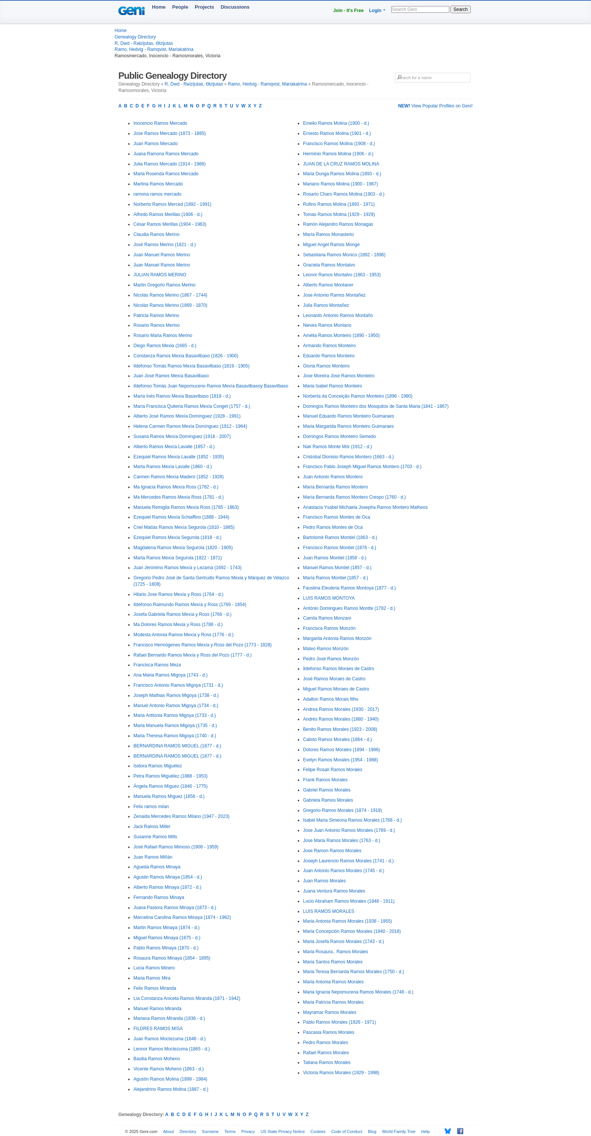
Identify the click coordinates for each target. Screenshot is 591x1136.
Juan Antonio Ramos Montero (333, 476)
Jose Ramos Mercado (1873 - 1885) (169, 133)
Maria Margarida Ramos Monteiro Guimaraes (348, 426)
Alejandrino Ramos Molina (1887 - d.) (170, 1089)
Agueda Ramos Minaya (157, 867)
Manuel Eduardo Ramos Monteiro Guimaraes (348, 416)
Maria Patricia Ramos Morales (333, 1002)
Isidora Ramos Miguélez (157, 766)
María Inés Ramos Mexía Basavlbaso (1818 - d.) (182, 396)
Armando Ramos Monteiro (329, 345)
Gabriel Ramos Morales (327, 790)
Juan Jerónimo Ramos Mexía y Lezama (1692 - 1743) (187, 567)
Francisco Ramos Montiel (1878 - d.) (339, 547)
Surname (210, 1131)
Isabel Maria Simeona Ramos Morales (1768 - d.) (352, 820)
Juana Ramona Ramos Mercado (166, 153)
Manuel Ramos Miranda (157, 1008)
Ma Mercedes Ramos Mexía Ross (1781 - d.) (178, 497)
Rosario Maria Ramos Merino (162, 335)
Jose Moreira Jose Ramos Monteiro (338, 375)
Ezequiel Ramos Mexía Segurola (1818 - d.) (177, 537)
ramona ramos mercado (157, 194)
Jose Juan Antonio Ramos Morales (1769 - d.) (349, 830)
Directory (188, 1131)
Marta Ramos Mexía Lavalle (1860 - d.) (172, 466)
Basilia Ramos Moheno (156, 1058)
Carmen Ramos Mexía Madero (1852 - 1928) (178, 476)
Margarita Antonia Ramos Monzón (337, 638)
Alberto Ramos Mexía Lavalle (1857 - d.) (173, 446)
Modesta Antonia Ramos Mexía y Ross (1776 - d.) (183, 634)
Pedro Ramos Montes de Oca (333, 527)
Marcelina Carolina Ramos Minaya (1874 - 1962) (182, 917)
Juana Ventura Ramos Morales (334, 891)
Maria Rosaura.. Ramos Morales (335, 951)
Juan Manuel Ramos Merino (161, 254)
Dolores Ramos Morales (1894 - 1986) (341, 749)
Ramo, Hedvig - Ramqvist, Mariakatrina (154, 49)
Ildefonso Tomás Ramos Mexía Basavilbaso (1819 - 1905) (191, 366)
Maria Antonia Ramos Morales (333, 981)
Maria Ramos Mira (151, 978)
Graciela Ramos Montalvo (329, 265)
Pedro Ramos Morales (325, 1042)
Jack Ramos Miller (151, 826)
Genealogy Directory (135, 37)
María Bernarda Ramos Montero (335, 487)
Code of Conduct (347, 1131)
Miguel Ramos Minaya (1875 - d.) (166, 937)
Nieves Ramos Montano (327, 325)
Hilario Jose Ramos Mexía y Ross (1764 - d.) (178, 594)
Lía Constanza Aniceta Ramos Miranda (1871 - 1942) (186, 998)
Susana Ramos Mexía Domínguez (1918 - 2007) (182, 436)
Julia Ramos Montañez (326, 305)
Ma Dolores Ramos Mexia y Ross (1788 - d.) (178, 624)
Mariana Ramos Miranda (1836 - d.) (169, 1018)
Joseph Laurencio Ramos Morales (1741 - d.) (348, 860)
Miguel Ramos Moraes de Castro (336, 689)
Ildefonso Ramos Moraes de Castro (338, 668)
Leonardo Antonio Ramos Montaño (338, 315)
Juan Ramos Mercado (155, 143)
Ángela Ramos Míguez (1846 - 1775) (170, 786)
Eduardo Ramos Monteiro (329, 355)
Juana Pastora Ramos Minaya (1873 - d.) (174, 907)
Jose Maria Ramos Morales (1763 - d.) (341, 840)
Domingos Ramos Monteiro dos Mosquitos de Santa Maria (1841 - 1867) (376, 406)
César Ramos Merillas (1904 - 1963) (169, 224)
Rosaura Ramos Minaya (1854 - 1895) (171, 958)
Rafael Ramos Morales (326, 1052)
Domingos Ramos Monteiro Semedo (339, 436)
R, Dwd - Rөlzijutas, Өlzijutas (144, 43)
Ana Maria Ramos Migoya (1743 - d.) (170, 675)
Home (158, 7)
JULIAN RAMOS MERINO (159, 274)
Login (375, 10)
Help (425, 1131)
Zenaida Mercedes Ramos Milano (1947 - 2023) (181, 816)
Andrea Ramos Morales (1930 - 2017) (341, 709)
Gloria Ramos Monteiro (326, 366)
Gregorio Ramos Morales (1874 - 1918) (342, 810)
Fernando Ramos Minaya (158, 897)
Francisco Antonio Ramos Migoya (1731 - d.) (178, 685)
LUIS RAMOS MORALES (328, 911)
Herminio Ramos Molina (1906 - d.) (338, 153)
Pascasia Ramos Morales (328, 1032)
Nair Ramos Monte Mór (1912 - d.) (337, 446)
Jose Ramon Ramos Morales (332, 850)
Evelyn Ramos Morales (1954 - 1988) (340, 759)
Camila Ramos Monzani (327, 618)
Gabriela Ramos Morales (328, 800)
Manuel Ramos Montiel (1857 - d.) (337, 567)
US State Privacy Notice (282, 1131)
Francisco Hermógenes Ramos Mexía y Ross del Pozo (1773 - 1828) (202, 645)
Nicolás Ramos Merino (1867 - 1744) (170, 295)
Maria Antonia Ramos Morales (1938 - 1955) (347, 921)
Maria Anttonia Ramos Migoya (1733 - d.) (174, 715)
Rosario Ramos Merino (156, 325)
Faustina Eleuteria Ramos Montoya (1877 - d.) (349, 588)
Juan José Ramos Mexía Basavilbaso (171, 375)
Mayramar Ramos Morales (329, 1012)
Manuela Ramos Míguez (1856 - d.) (169, 796)
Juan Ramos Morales (324, 880)
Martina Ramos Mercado (158, 184)
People (180, 7)
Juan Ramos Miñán (152, 857)
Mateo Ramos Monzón (326, 648)
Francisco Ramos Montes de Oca (336, 517)
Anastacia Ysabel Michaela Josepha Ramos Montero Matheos (365, 507)
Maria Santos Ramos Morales (333, 962)
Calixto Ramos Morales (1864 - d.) (337, 739)
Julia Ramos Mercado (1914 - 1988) (169, 164)
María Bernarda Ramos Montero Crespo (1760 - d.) (354, 497)
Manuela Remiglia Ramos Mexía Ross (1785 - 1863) (186, 507)
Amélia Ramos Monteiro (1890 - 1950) (341, 335)
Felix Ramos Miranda (154, 988)
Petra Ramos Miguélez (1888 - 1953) (170, 776)
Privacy (248, 1131)
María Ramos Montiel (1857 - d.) (335, 577)
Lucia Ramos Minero (154, 968)
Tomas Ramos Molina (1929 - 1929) (339, 214)
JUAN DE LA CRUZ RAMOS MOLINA (341, 164)
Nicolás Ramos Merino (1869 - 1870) (170, 305)
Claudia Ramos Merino (156, 234)
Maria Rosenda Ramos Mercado (166, 173)
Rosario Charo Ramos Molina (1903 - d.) (343, 194)
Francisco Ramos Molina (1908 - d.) (339, 143)
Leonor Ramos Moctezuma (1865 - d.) (171, 1049)
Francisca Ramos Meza (157, 665)
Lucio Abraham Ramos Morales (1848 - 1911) (349, 901)
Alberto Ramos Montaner (328, 285)
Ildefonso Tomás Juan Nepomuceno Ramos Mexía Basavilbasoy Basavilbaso (210, 386)
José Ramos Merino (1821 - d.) (164, 244)
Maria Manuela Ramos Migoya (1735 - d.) (175, 725)
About (168, 1131)
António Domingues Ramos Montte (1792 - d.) (349, 608)
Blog (372, 1131)
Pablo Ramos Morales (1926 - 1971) (339, 1022)
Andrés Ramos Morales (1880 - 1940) (341, 719)
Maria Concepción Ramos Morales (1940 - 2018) (352, 931)
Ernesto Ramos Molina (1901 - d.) (337, 133)
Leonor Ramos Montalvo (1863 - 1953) (342, 274)
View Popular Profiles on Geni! (435, 106)
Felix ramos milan (151, 806)
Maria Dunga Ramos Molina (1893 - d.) (342, 173)
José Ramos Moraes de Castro (334, 678)
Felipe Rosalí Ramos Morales (332, 769)
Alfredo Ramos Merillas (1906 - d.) (167, 214)
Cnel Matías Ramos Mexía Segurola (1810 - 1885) (183, 527)
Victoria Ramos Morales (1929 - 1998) (341, 1072)
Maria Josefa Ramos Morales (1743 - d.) (343, 941)
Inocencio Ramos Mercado (160, 123)
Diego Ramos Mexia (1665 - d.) (164, 345)
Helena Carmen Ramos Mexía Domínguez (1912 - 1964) (190, 426)
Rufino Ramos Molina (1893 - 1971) (339, 204)
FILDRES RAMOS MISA (158, 1028)
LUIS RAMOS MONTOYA (329, 598)
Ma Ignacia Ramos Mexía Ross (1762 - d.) (175, 487)
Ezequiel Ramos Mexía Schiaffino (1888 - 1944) (181, 517)
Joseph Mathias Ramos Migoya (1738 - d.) (176, 695)
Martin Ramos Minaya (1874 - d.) (166, 927)
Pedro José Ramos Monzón (331, 658)
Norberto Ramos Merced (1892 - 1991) (172, 204)
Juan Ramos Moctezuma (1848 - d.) (169, 1038)
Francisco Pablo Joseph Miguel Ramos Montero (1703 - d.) (362, 466)
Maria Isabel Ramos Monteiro (332, 386)
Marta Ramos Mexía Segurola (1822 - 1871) (177, 557)
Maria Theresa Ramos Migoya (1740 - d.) (174, 735)
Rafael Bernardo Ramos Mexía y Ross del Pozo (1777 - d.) (192, 655)
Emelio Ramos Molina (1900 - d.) (336, 123)
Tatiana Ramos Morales (327, 1062)
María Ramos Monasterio (328, 234)
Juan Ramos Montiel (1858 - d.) (334, 557)
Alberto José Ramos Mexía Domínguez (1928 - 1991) (186, 416)
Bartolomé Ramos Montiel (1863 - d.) (340, 537)
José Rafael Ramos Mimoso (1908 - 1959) (175, 847)
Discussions (235, 7)
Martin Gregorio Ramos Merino (164, 285)
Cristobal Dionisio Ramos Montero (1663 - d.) (348, 456)
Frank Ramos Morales (325, 779)
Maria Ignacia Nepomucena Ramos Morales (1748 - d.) (358, 992)
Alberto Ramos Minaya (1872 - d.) (167, 887)
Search (460, 9)
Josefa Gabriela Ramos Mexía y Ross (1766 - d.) (182, 614)
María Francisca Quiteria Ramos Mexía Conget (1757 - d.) (191, 406)
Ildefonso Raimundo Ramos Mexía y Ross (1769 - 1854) (189, 604)
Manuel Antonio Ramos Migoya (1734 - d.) (175, 705)
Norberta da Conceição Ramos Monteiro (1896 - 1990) (357, 396)
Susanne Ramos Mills (155, 836)
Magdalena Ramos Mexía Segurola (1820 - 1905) (183, 547)
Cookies (318, 1131)
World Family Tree (398, 1131)
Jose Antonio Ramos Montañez (334, 295)
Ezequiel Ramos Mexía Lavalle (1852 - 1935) (178, 456)
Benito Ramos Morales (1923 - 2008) (340, 729)
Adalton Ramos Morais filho (330, 699)
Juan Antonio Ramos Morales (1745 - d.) (343, 870)
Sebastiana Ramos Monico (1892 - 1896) (344, 254)
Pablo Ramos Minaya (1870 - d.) (166, 948)
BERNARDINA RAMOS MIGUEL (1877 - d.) (177, 746)
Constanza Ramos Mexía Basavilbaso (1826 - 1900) (185, 355)
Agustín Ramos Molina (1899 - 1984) (170, 1079)
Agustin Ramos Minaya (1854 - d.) (167, 877)
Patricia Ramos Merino (156, 315)
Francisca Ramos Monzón (329, 628)
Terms (230, 1131)
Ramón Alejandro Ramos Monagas (338, 224)
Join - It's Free (348, 10)
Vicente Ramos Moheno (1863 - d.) (168, 1069)
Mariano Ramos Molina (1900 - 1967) (340, 184)
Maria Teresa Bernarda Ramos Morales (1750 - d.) (353, 971)
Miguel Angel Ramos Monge (331, 244)
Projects (204, 7)
